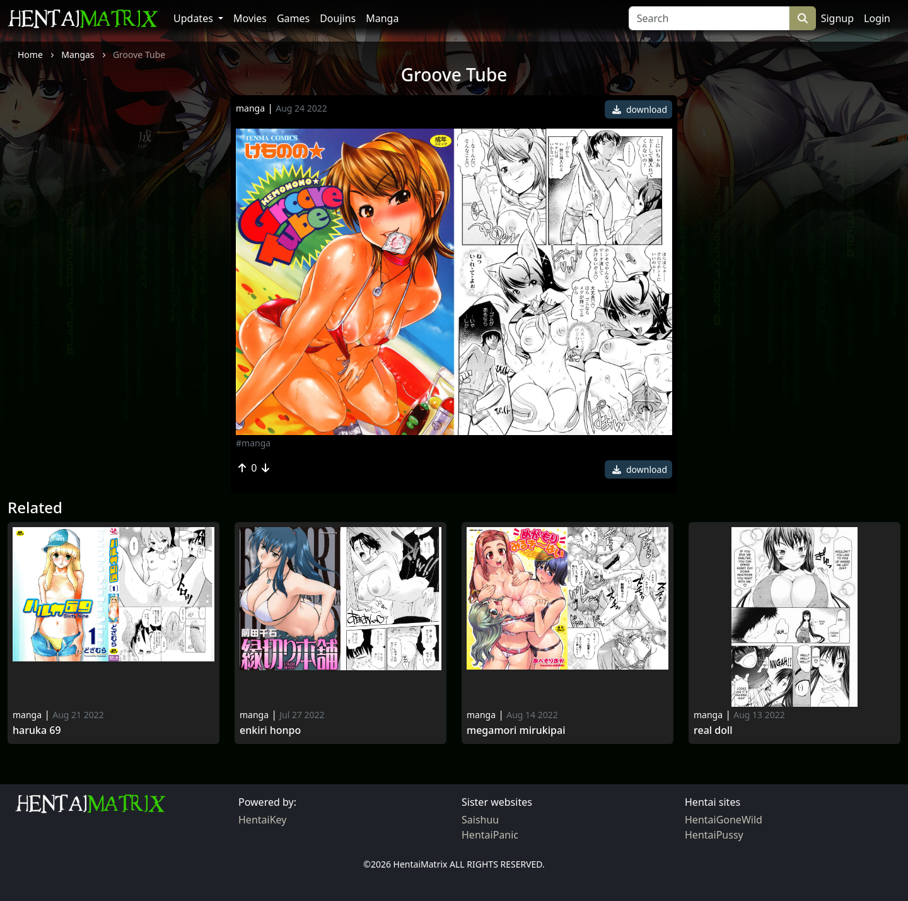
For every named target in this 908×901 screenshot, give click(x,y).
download (639, 109)
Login (877, 18)
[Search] (709, 18)
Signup (837, 18)
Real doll (713, 730)
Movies (250, 18)
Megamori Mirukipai (516, 730)
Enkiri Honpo (270, 730)
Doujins (338, 18)
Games (293, 18)
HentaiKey (262, 820)
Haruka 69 (37, 730)
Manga (382, 18)
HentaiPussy (714, 835)
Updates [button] (194, 18)
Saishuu (480, 820)
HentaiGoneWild (723, 820)
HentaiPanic (490, 835)
